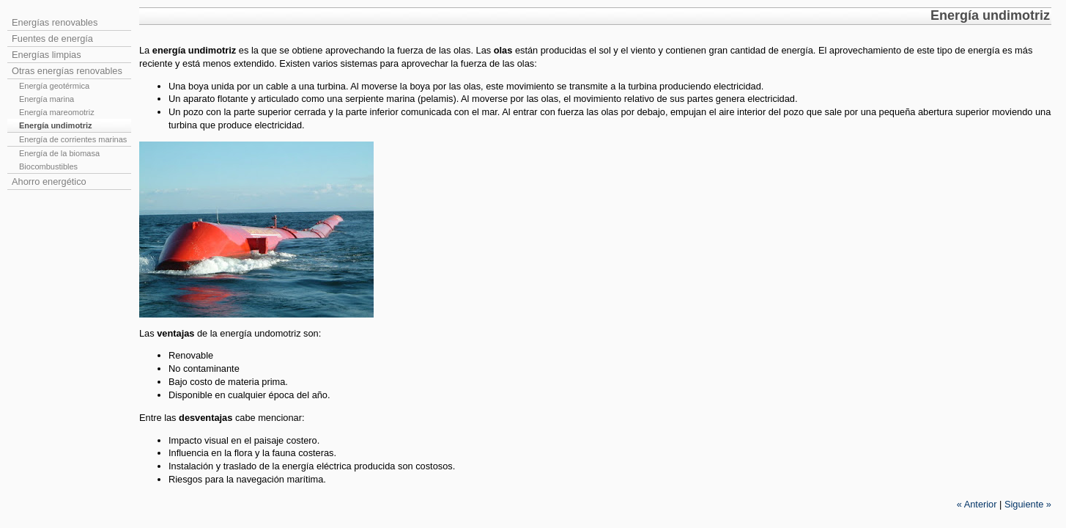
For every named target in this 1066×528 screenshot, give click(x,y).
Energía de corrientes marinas (73, 139)
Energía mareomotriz (57, 112)
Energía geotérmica (54, 85)
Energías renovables (54, 22)
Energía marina (46, 99)
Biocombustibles (48, 166)
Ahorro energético (49, 181)
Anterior (977, 504)
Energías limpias (46, 54)
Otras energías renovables (67, 70)
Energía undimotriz (55, 125)
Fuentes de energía (52, 38)
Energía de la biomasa (59, 153)
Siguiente (1027, 504)
